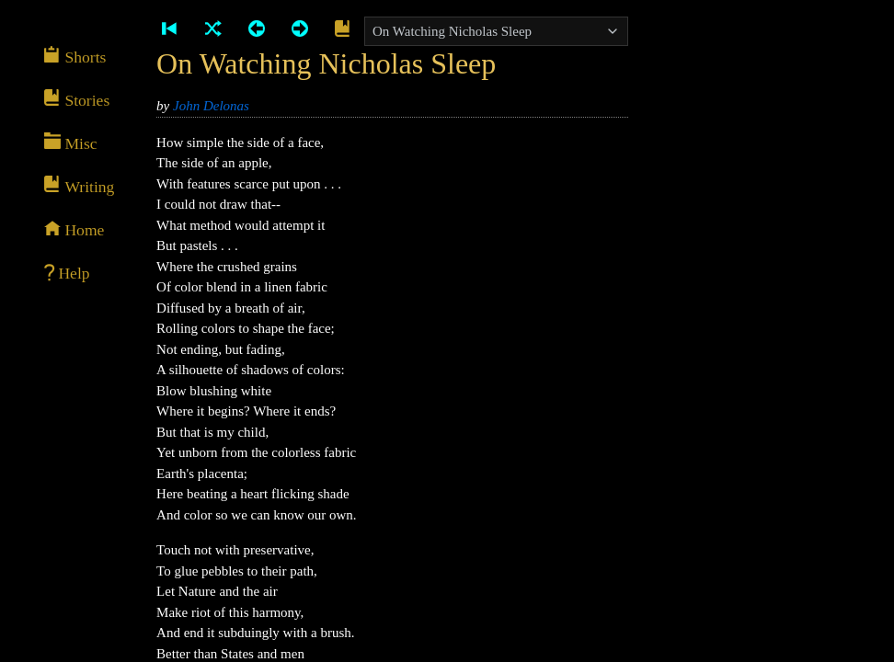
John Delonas (211, 105)
